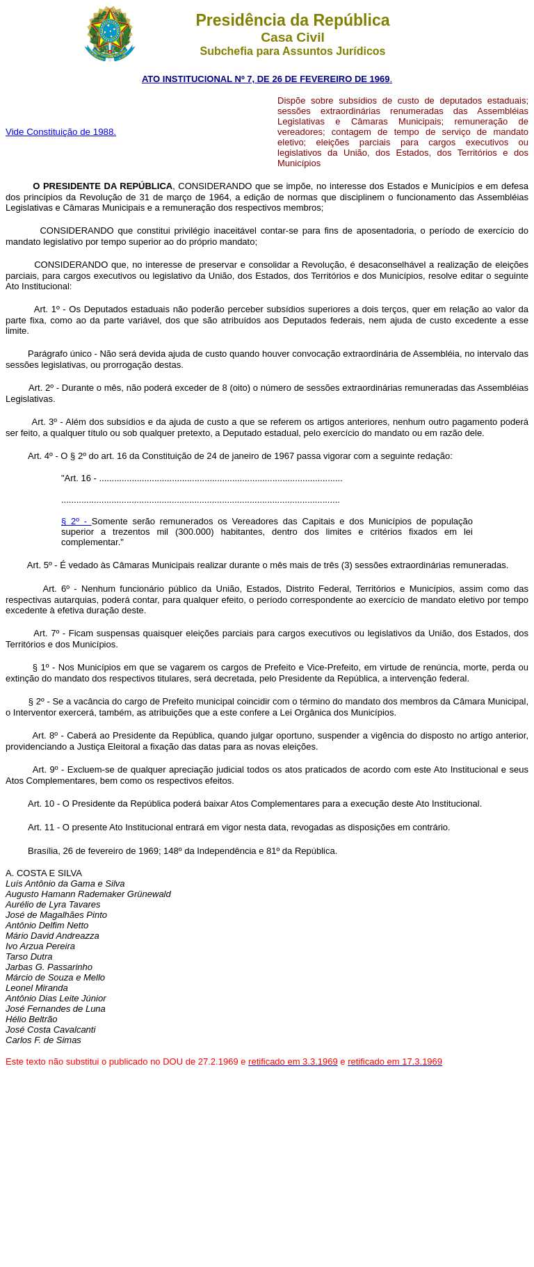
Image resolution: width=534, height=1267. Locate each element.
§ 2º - (76, 521)
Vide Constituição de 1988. (61, 132)
